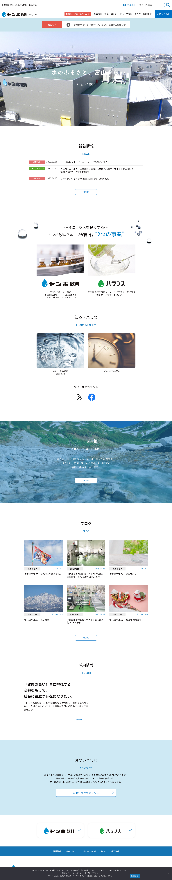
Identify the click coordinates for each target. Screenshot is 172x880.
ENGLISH (131, 5)
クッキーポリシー (76, 873)
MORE (86, 192)
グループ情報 (125, 14)
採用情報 (147, 14)
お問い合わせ (163, 14)
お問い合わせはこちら (86, 796)
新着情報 (98, 14)
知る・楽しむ (110, 14)
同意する (134, 876)
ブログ (137, 14)
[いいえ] (168, 873)
